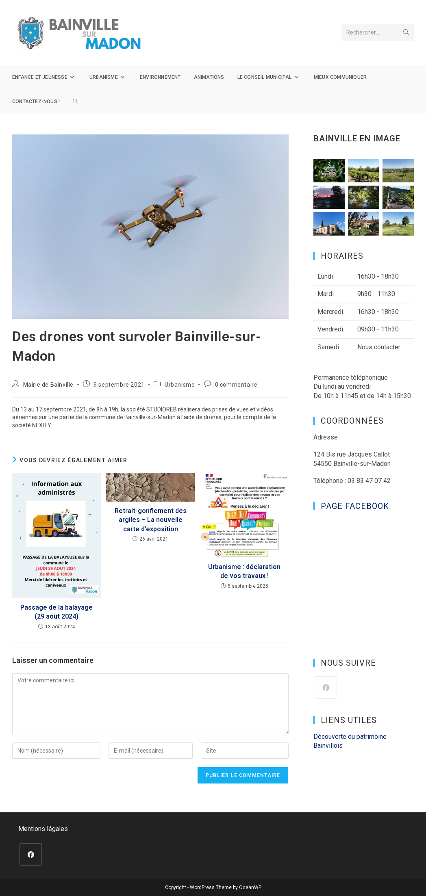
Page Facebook (355, 506)
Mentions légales (43, 829)
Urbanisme (180, 384)
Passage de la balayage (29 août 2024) (56, 612)
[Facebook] (326, 687)
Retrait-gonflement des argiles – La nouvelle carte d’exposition (151, 520)
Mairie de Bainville (48, 384)
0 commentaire (236, 384)
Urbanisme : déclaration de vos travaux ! (244, 571)
